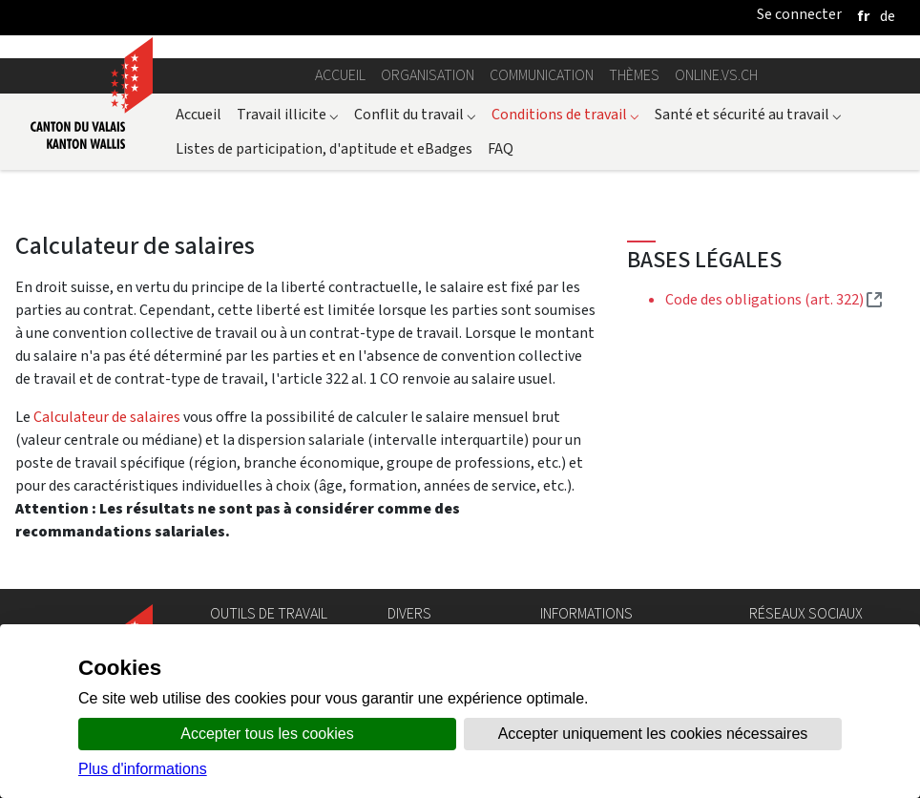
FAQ (500, 148)
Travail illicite (288, 114)
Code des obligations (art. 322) (773, 299)
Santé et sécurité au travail (748, 114)
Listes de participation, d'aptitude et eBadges (324, 148)
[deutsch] (887, 16)
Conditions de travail (565, 114)
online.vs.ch (716, 75)
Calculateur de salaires (106, 417)
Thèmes (634, 75)
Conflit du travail (415, 114)
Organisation (427, 75)
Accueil (340, 75)
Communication (542, 75)
